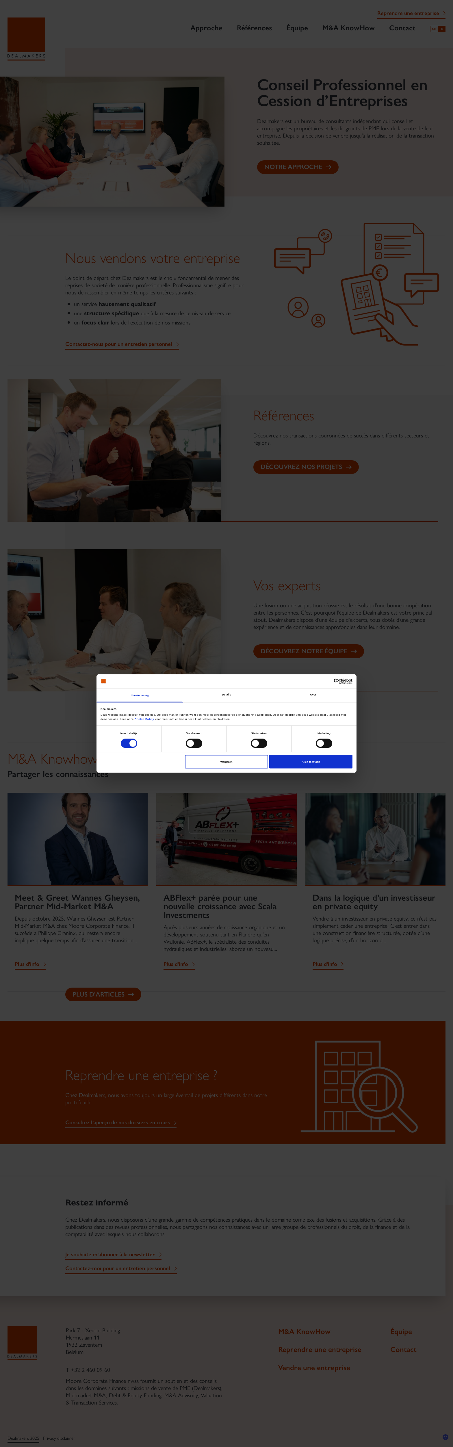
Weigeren (226, 761)
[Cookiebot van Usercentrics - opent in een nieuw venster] (327, 681)
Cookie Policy (144, 718)
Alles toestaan (311, 761)
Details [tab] (226, 694)
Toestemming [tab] (139, 695)
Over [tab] (313, 694)
